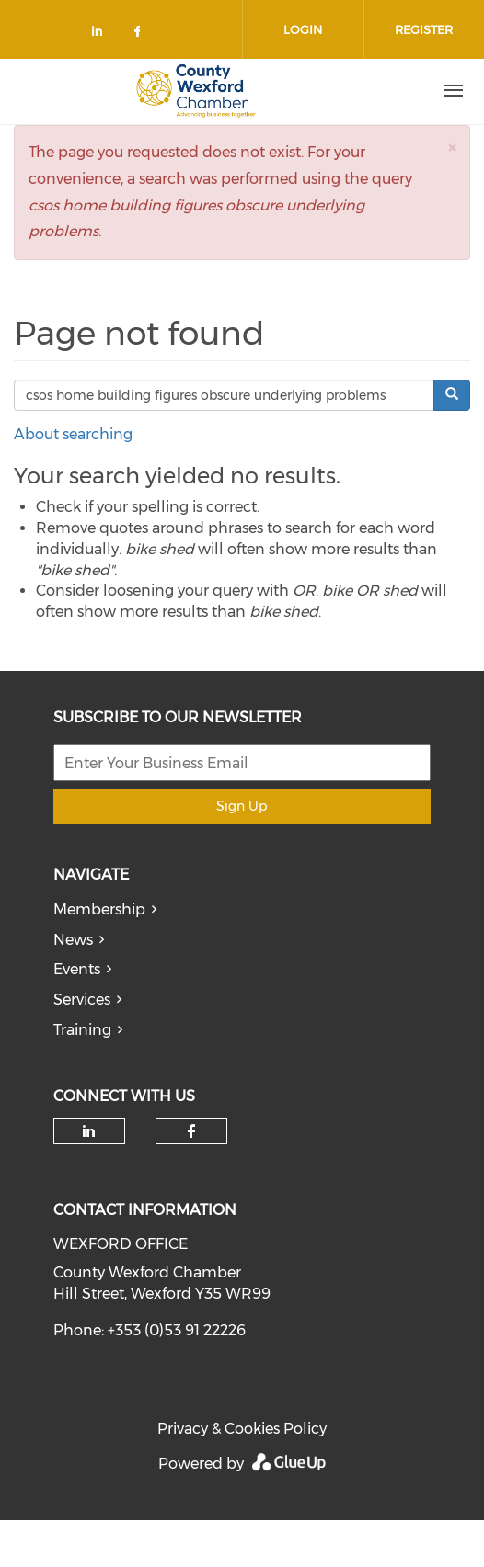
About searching (73, 434)
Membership (99, 909)
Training (82, 1030)
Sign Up (241, 806)
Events (76, 969)
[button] (451, 147)
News (73, 939)
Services (81, 999)
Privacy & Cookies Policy (242, 1428)
